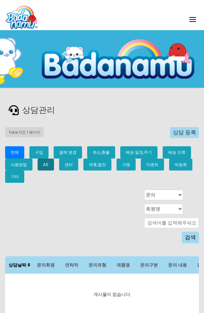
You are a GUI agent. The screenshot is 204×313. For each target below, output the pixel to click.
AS (46, 164)
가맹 (126, 164)
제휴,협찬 (97, 164)
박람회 (181, 164)
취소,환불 (101, 152)
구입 (39, 152)
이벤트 (152, 164)
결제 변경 (68, 152)
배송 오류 (177, 152)
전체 (15, 152)
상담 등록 (184, 132)
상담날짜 (19, 265)
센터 (69, 164)
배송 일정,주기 (139, 152)
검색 (190, 237)
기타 (15, 176)
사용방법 (19, 164)
